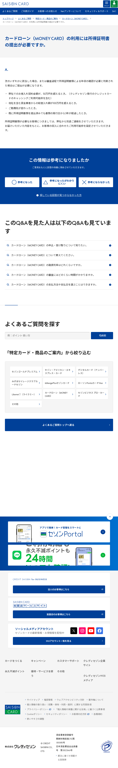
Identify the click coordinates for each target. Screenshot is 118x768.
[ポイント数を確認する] (16, 679)
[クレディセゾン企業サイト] (94, 602)
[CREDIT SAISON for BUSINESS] (59, 514)
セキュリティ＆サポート (96, 11)
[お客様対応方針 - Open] (79, 714)
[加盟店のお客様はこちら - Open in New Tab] (59, 539)
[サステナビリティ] (94, 616)
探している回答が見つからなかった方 (61, 195)
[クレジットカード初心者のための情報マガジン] (94, 648)
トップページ (8, 19)
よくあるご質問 (9, 11)
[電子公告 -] (94, 624)
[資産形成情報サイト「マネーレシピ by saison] (94, 660)
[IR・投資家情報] (94, 620)
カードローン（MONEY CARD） (75, 19)
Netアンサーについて (71, 11)
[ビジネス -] (94, 612)
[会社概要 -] (94, 608)
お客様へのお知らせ (47, 11)
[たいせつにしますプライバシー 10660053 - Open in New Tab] (106, 753)
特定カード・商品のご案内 (46, 19)
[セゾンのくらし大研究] (94, 669)
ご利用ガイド (27, 11)
